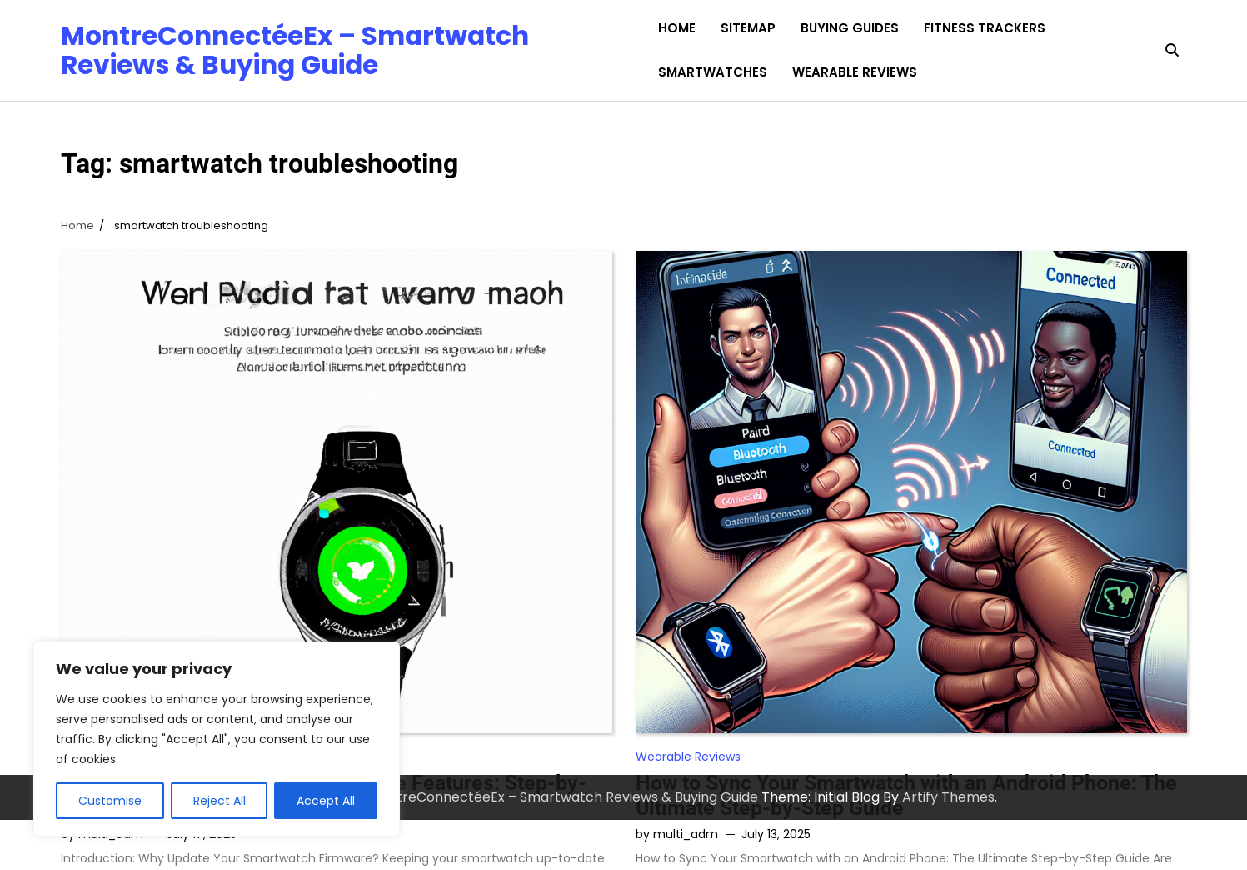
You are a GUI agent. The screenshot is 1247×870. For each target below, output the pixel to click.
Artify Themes (948, 797)
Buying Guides (850, 28)
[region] (216, 739)
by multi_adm (677, 834)
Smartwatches (712, 72)
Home (677, 28)
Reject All (219, 800)
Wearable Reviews (854, 72)
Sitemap (748, 28)
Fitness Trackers (984, 28)
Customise (110, 800)
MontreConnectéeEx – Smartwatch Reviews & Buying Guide (295, 50)
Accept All (326, 800)
